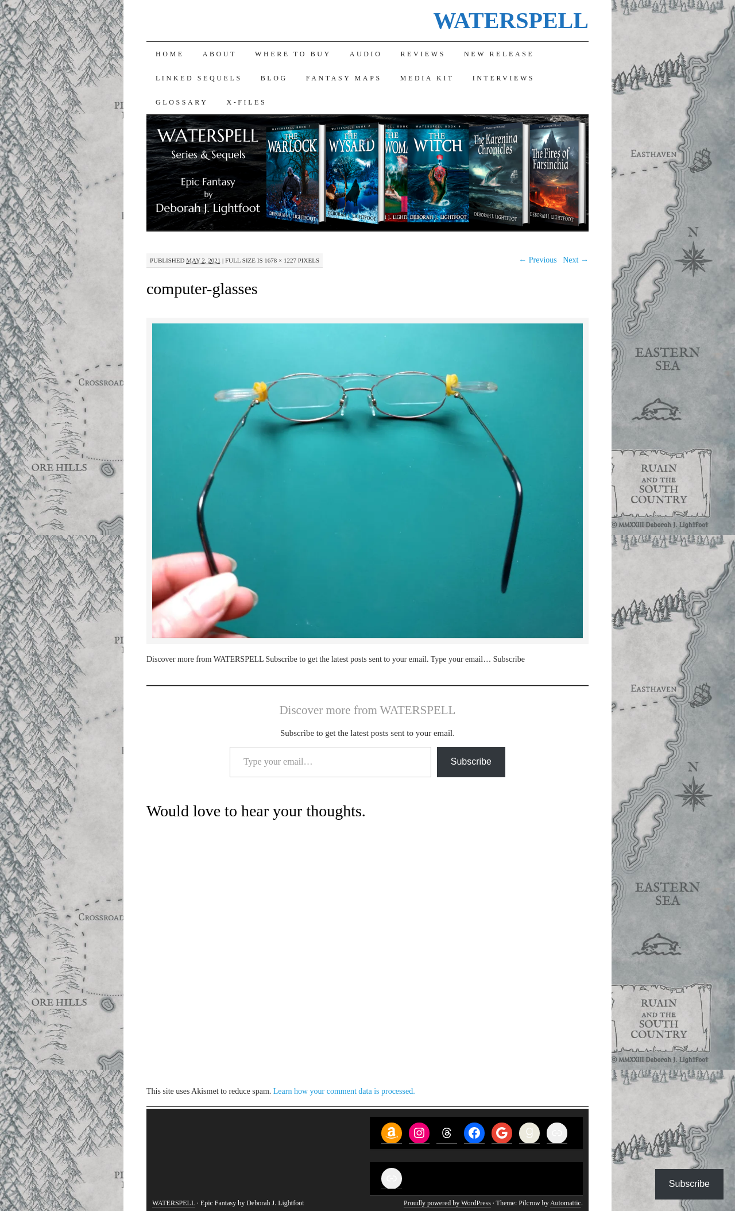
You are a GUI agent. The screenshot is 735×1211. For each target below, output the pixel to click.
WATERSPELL (510, 20)
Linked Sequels (199, 78)
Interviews (504, 78)
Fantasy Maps (344, 78)
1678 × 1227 (280, 260)
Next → (576, 260)
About (220, 54)
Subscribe (471, 761)
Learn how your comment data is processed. (344, 1091)
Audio (366, 54)
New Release (499, 54)
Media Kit (427, 78)
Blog (274, 78)
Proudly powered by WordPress (447, 1203)
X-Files (246, 102)
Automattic (565, 1203)
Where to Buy (293, 54)
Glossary (182, 102)
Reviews (423, 54)
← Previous (538, 260)
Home (170, 54)
